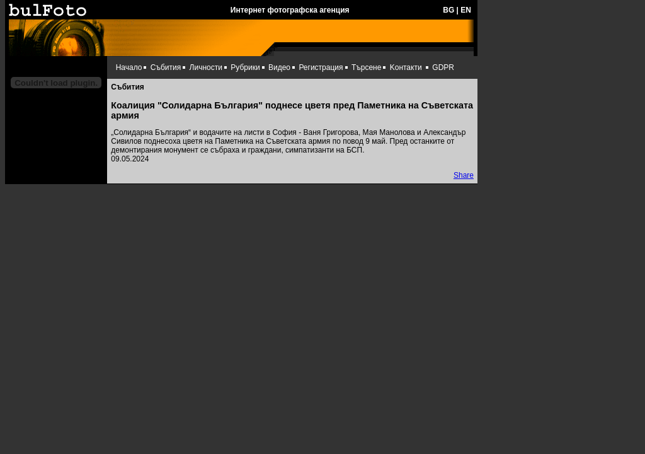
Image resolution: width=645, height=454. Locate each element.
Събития (166, 67)
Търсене (366, 67)
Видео (279, 67)
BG (448, 10)
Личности (206, 67)
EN (465, 10)
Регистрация (321, 67)
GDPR (443, 67)
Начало (129, 67)
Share (464, 175)
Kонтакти (406, 67)
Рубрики (245, 67)
